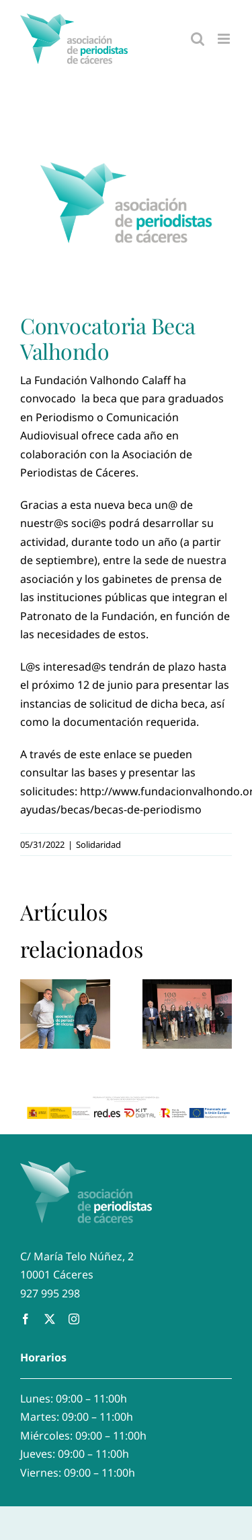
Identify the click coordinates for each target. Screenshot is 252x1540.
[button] (30, 1014)
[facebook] (25, 1319)
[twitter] (49, 1319)
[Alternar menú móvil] (225, 39)
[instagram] (74, 1319)
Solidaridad (98, 844)
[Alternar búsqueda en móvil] (197, 39)
